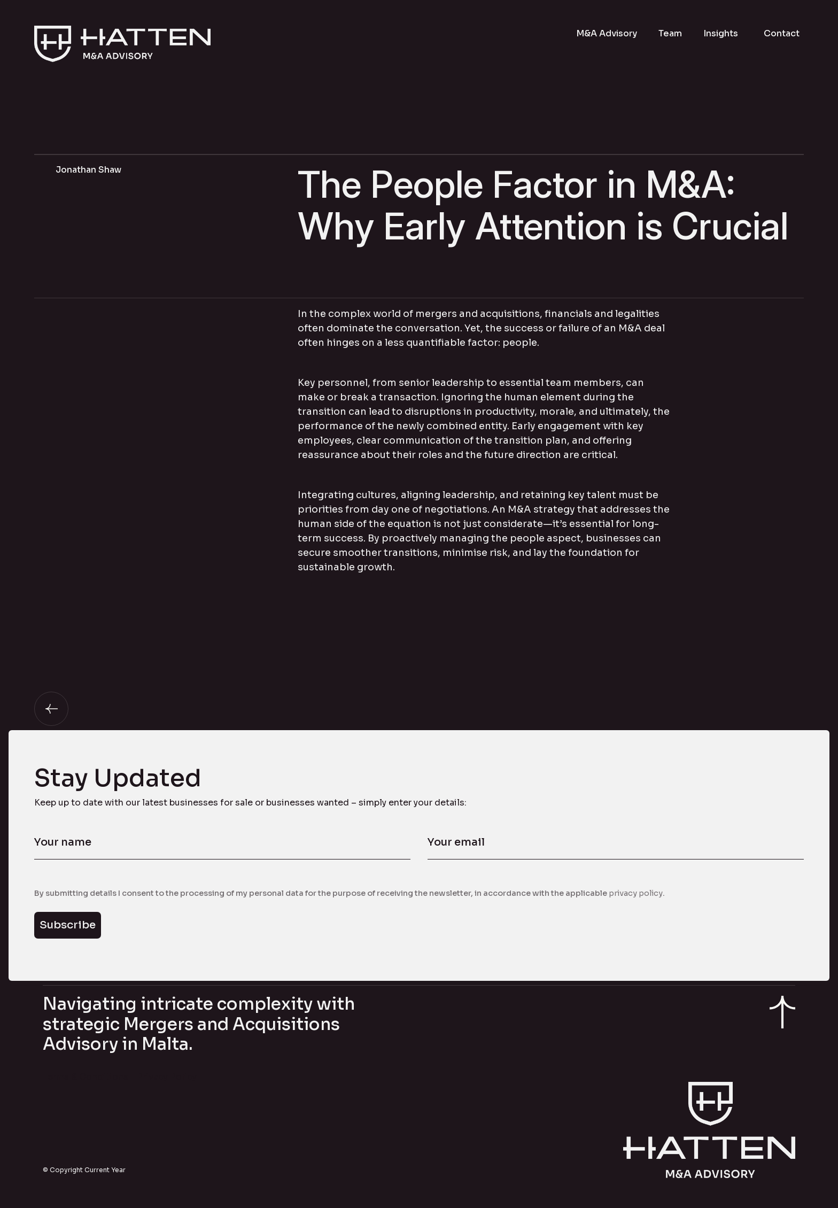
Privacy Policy (167, 1077)
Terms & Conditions (85, 1077)
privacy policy (636, 893)
